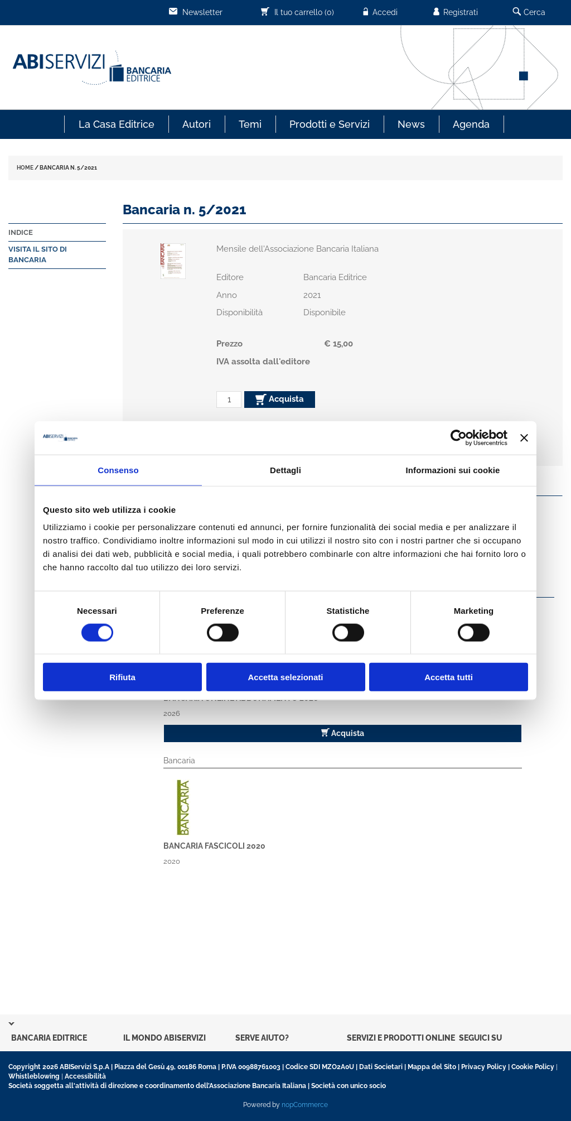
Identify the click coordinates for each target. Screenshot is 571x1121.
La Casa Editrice (116, 124)
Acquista (279, 399)
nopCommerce (305, 1105)
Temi (250, 124)
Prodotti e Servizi (329, 124)
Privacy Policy (483, 1067)
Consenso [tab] (118, 469)
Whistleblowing (34, 1076)
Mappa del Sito (432, 1067)
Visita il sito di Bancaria (37, 254)
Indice (20, 232)
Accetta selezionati (285, 677)
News (411, 124)
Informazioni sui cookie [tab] (453, 469)
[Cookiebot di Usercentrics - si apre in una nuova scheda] (458, 437)
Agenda (471, 124)
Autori (196, 124)
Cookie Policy (532, 1067)
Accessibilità (85, 1076)
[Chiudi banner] (524, 437)
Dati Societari (381, 1067)
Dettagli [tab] (285, 469)
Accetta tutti (448, 677)
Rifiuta (122, 677)
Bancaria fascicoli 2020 (214, 845)
